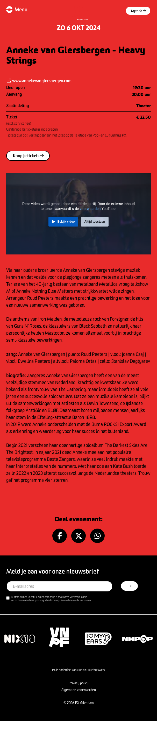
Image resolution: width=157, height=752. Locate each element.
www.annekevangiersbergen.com (39, 80)
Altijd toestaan (94, 221)
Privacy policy (79, 683)
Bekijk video (66, 221)
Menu (21, 9)
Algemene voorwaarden (78, 690)
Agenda (138, 11)
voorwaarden (90, 209)
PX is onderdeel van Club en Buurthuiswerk (78, 670)
